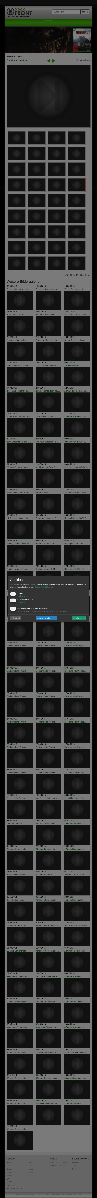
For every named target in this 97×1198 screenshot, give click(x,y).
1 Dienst (21, 596)
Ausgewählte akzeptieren (46, 618)
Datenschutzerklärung (43, 587)
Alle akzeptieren (79, 618)
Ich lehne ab (15, 618)
